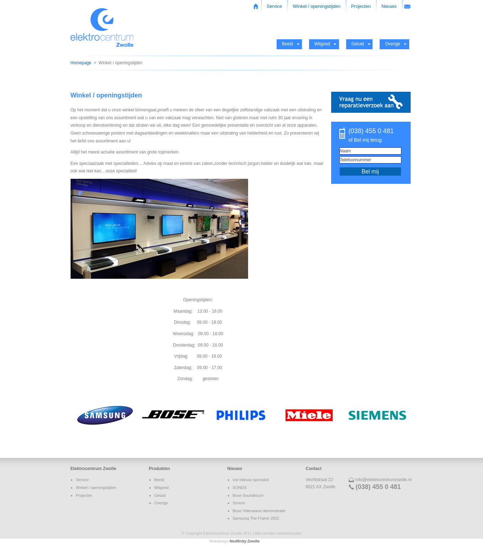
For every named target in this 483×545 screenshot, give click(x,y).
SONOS (240, 487)
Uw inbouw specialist (251, 480)
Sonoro (239, 503)
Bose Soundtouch (248, 495)
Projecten (361, 6)
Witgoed (322, 43)
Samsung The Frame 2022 (256, 518)
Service (274, 6)
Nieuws (389, 6)
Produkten (159, 468)
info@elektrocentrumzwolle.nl (384, 479)
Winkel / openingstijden (316, 6)
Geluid (357, 43)
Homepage (81, 62)
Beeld (287, 43)
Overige (392, 43)
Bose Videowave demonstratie (259, 511)
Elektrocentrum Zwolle (94, 468)
